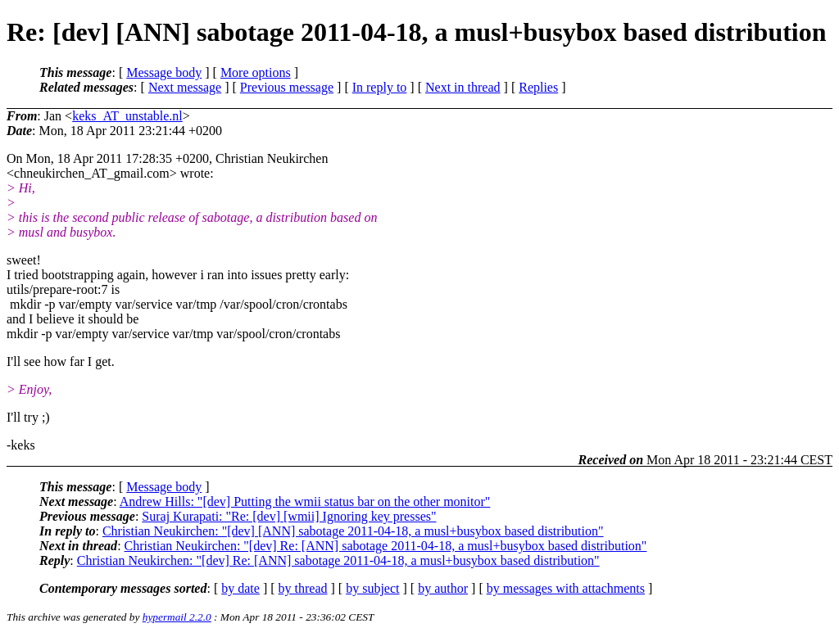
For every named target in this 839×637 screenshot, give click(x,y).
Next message (184, 87)
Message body (164, 72)
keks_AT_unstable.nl (127, 116)
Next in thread (463, 87)
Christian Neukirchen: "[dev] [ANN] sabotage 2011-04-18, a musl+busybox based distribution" (353, 531)
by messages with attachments (566, 588)
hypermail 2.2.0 (177, 617)
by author (443, 588)
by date (240, 588)
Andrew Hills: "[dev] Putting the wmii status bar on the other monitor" (305, 501)
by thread (303, 588)
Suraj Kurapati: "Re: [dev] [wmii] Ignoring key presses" (289, 516)
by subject (372, 588)
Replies (538, 87)
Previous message (286, 87)
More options (255, 72)
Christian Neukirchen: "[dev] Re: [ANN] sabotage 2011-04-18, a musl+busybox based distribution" (386, 546)
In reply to (379, 87)
